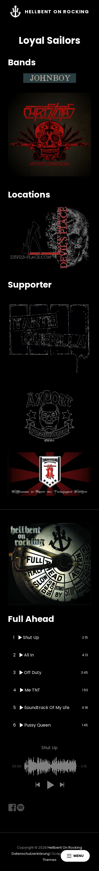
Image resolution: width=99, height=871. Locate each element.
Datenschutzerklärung (31, 853)
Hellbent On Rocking (57, 11)
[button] (37, 785)
